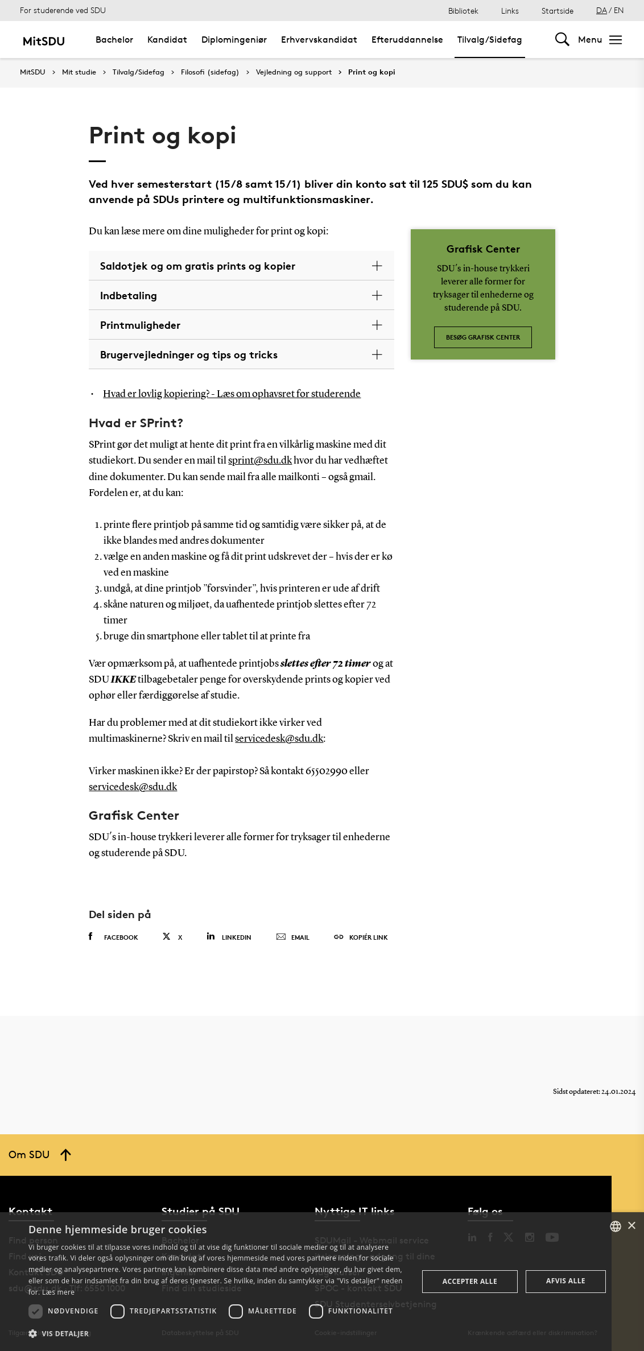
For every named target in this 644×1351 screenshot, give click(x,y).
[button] (217, 1334)
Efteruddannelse (407, 39)
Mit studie (79, 72)
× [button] (631, 1226)
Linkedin (229, 934)
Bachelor (114, 39)
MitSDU (33, 72)
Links (510, 10)
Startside (557, 10)
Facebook (113, 934)
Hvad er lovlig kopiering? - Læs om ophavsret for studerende (232, 394)
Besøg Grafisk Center (483, 337)
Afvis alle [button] (565, 1281)
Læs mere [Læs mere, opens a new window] (58, 1292)
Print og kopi (371, 72)
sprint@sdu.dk (260, 460)
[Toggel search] (562, 39)
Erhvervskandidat (319, 39)
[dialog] (322, 1281)
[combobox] (615, 1226)
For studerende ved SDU (63, 10)
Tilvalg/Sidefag (489, 39)
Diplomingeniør (234, 39)
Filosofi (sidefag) (210, 72)
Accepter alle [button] (470, 1281)
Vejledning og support (294, 72)
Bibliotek (463, 10)
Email (292, 935)
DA (601, 10)
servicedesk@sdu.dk (279, 738)
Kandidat (167, 39)
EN (619, 10)
